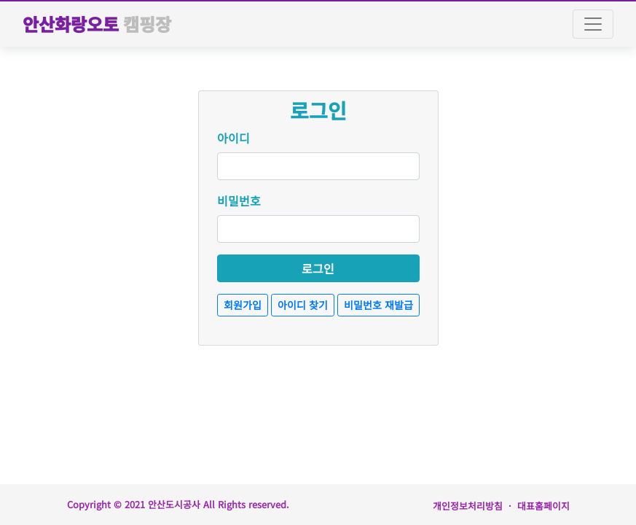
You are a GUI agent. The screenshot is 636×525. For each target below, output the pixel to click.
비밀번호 (239, 200)
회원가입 (243, 305)
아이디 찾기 (303, 305)
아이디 (233, 138)
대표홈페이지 (543, 506)
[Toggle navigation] (593, 24)
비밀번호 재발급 (378, 305)
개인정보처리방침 (468, 506)
